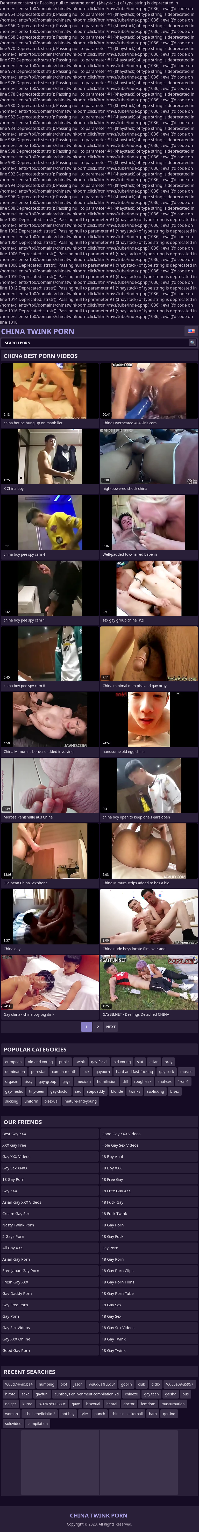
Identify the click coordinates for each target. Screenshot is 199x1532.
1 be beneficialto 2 (39, 1413)
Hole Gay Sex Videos (120, 1145)
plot (64, 1384)
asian (154, 1061)
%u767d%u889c (52, 1403)
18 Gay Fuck (112, 1236)
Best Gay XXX (14, 1133)
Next (111, 1026)
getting (169, 1413)
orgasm (11, 1081)
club (141, 1384)
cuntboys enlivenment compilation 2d (87, 1394)
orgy (169, 1061)
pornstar (38, 1071)
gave (76, 1403)
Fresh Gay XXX (15, 1281)
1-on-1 (183, 1081)
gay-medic (14, 1091)
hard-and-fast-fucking (134, 1071)
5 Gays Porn (13, 1236)
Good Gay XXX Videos (121, 1133)
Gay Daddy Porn (17, 1293)
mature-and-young (81, 1101)
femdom (148, 1403)
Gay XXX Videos (16, 1156)
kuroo (27, 1403)
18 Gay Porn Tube (118, 1293)
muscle (186, 1071)
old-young (122, 1061)
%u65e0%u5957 (179, 1384)
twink (80, 1061)
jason (77, 1384)
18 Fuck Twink (114, 1213)
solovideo (13, 1423)
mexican (84, 1081)
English (191, 331)
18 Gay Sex (111, 1304)
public (64, 1061)
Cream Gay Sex (16, 1213)
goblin (126, 1384)
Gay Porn (10, 1316)
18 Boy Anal (112, 1156)
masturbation (172, 1403)
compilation (38, 1423)
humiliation (106, 1081)
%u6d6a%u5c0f (102, 1384)
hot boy (67, 1413)
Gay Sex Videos (16, 1327)
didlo (155, 1384)
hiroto (10, 1394)
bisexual (52, 1101)
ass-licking (155, 1091)
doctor (128, 1403)
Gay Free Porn (15, 1304)
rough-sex (142, 1081)
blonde (117, 1091)
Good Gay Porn (16, 1350)
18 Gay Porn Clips (117, 1270)
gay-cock (166, 1071)
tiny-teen (36, 1091)
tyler (84, 1413)
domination (15, 1071)
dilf (125, 1081)
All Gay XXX (12, 1247)
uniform (31, 1101)
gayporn (103, 1071)
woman (11, 1413)
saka (26, 1394)
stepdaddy (96, 1091)
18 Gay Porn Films (118, 1281)
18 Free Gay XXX (116, 1190)
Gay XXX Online (16, 1339)
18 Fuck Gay (112, 1202)
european (13, 1061)
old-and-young (40, 1061)
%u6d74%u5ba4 (19, 1384)
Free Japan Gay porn (20, 1270)
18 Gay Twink (114, 1339)
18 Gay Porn (13, 1179)
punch (100, 1413)
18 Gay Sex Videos (118, 1327)
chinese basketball (127, 1413)
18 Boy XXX (112, 1167)
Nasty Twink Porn (18, 1224)
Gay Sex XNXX (14, 1167)
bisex (174, 1091)
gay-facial (99, 1061)
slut (140, 1061)
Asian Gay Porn (16, 1259)
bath (153, 1413)
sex (78, 1091)
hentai (111, 1403)
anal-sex (165, 1081)
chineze (131, 1394)
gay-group (47, 1081)
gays (66, 1081)
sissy (28, 1081)
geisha (170, 1394)
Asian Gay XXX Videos (21, 1202)
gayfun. (42, 1394)
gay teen (151, 1394)
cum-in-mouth (64, 1071)
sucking (11, 1101)
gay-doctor (60, 1091)
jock (86, 1071)
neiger (10, 1403)
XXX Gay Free (14, 1145)
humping (46, 1384)
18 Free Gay (112, 1179)
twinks (134, 1091)
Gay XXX (9, 1190)
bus (185, 1394)
